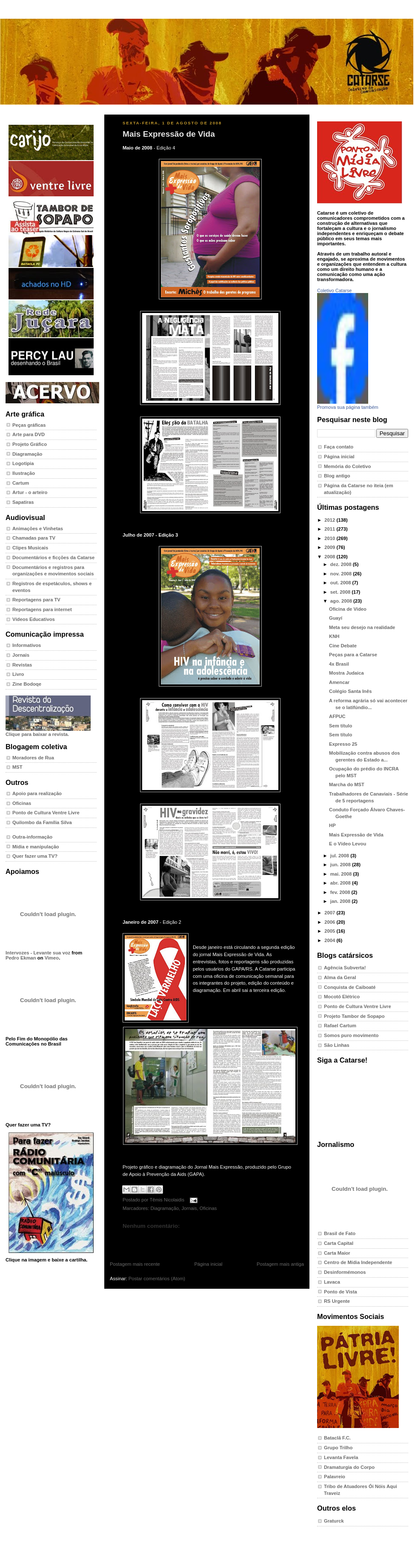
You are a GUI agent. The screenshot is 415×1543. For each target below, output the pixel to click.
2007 (330, 912)
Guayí (335, 618)
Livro (18, 674)
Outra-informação (32, 836)
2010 (330, 538)
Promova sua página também (347, 407)
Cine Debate (343, 645)
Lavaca (332, 1281)
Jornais (20, 655)
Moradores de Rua (33, 757)
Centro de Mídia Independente (358, 1262)
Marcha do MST (346, 784)
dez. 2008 (341, 564)
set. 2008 (341, 592)
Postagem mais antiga (280, 1264)
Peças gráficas (29, 425)
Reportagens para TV (36, 599)
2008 (330, 556)
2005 (330, 931)
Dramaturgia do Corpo (349, 1467)
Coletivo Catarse (334, 290)
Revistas (22, 664)
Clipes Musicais (30, 547)
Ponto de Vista (340, 1291)
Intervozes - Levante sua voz (38, 952)
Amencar (339, 682)
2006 (330, 922)
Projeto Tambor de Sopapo (354, 1016)
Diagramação (27, 454)
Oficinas (21, 803)
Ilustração (23, 473)
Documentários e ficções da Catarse (53, 557)
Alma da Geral (340, 977)
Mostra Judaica (346, 672)
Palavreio (334, 1476)
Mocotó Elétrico (342, 996)
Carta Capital (338, 1243)
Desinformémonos (345, 1272)
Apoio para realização (37, 793)
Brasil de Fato (339, 1233)
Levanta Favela (341, 1457)
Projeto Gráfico (29, 444)
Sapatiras (23, 502)
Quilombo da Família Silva (42, 822)
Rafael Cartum (340, 1025)
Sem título (340, 725)
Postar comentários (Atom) (157, 1278)
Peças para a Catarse (353, 654)
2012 (330, 520)
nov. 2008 (341, 573)
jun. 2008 (341, 864)
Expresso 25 (343, 744)
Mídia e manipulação (35, 846)
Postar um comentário (142, 1239)
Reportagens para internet (42, 609)
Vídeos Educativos (33, 619)
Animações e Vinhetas (37, 528)
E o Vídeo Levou (347, 843)
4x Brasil (339, 664)
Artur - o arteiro (29, 492)
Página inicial (208, 1264)
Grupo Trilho (338, 1447)
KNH (334, 636)
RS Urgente (337, 1301)
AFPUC (337, 716)
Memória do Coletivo (347, 466)
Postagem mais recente (135, 1264)
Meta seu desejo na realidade (362, 627)
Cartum (20, 483)
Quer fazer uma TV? (34, 856)
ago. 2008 (341, 600)
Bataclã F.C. (337, 1437)
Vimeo (52, 957)
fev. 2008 (341, 892)
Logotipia (23, 463)
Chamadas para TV (33, 537)
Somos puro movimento (351, 1035)
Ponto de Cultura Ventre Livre (46, 812)
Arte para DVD (28, 434)
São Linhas (336, 1045)
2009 (330, 547)
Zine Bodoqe (26, 684)
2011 (330, 529)
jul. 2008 (340, 855)
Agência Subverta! (345, 967)
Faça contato (338, 446)
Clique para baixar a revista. (48, 732)
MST (17, 767)
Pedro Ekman (21, 957)
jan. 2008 (341, 901)
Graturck (334, 1520)
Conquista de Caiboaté (350, 987)
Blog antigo (337, 475)
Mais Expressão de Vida (169, 133)
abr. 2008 (341, 882)
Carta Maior (337, 1253)
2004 (330, 940)
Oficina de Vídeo (347, 609)
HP (332, 825)
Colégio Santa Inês (350, 691)
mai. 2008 (341, 873)
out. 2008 (341, 582)
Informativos (26, 645)
